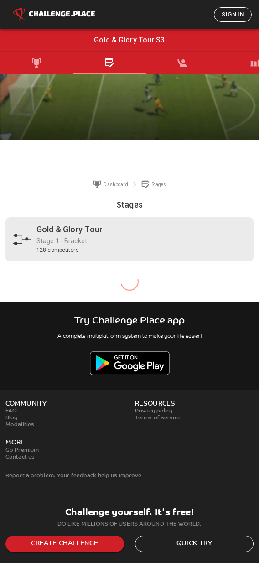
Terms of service (158, 418)
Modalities (19, 424)
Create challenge (64, 543)
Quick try (194, 543)
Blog (11, 418)
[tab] (36, 63)
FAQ (11, 411)
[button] (129, 239)
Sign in (233, 14)
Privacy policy (154, 411)
